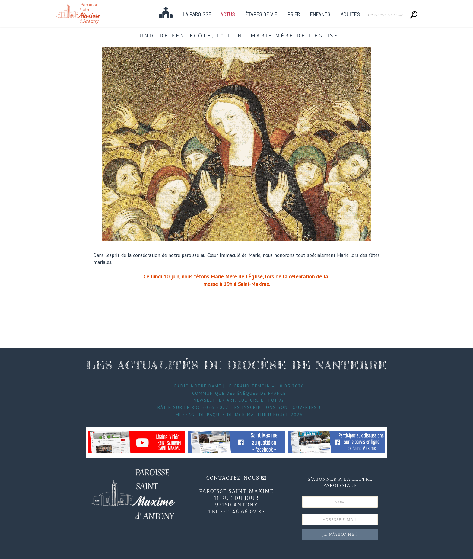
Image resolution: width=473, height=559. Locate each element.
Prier (293, 15)
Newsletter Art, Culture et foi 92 (239, 400)
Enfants (320, 15)
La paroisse (197, 15)
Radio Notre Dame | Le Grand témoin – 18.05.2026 (239, 386)
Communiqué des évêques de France (239, 393)
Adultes (350, 15)
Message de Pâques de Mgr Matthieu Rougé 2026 (239, 414)
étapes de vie (261, 15)
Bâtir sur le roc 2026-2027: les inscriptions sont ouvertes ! (239, 407)
